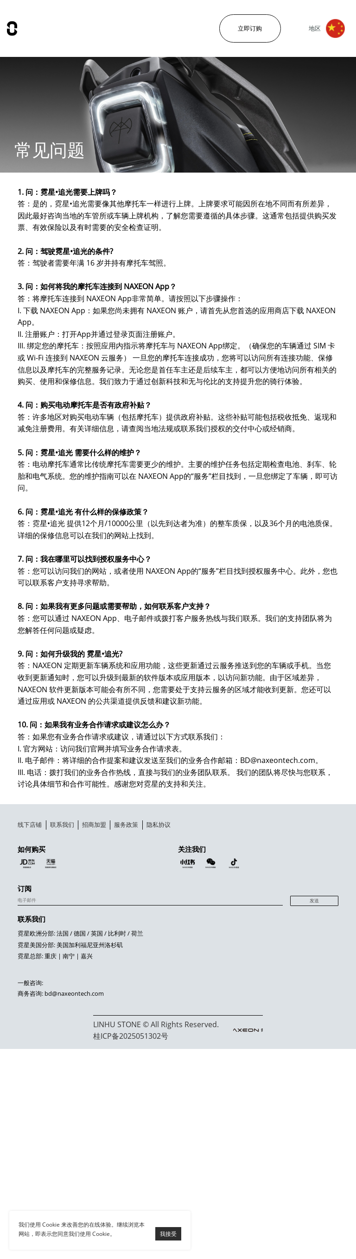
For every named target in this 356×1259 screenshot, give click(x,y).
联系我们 (102, 869)
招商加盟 (163, 869)
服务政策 (224, 869)
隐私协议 (285, 869)
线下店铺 (41, 869)
